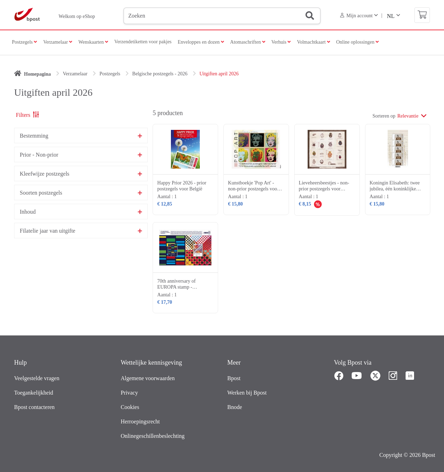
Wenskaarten (92, 42)
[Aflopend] (424, 115)
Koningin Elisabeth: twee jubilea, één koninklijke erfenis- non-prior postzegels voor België (395, 191)
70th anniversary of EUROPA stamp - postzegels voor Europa (180, 287)
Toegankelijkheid (33, 393)
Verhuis (279, 42)
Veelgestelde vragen (36, 378)
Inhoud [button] (28, 212)
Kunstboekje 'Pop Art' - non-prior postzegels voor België (253, 188)
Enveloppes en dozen (199, 42)
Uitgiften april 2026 (219, 73)
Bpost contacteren (34, 407)
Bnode (234, 407)
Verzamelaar (56, 42)
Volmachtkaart (313, 42)
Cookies (130, 407)
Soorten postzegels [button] (41, 193)
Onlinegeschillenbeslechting (153, 436)
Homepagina (37, 74)
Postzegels (23, 42)
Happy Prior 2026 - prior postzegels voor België (181, 185)
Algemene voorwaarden (148, 378)
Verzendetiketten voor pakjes (143, 41)
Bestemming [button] (34, 136)
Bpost (233, 378)
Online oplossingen (357, 42)
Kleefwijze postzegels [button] (44, 174)
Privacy (129, 393)
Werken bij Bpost (247, 393)
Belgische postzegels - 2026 (159, 73)
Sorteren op (383, 116)
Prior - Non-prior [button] (39, 155)
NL (390, 16)
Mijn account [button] (356, 15)
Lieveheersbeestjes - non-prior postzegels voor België (324, 188)
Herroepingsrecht (140, 421)
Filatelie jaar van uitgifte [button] (47, 231)
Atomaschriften (246, 42)
